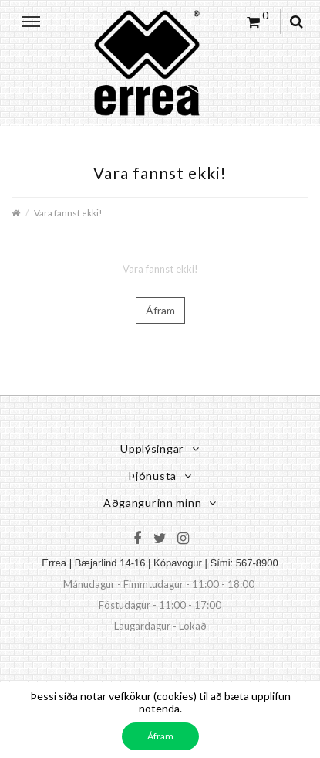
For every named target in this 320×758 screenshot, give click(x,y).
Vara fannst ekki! (68, 212)
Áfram (160, 310)
